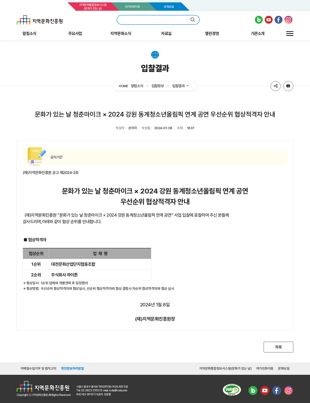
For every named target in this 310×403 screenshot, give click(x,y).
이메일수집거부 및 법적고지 (38, 368)
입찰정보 (158, 86)
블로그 (253, 390)
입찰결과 (180, 86)
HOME (123, 86)
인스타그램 (288, 390)
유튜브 (265, 390)
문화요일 (169, 6)
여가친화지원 (132, 6)
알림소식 (137, 86)
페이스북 (277, 390)
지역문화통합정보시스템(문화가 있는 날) (92, 6)
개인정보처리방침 (72, 368)
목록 (278, 347)
